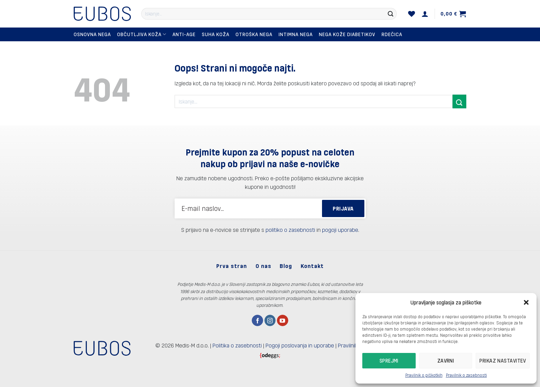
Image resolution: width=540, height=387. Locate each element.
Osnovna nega (92, 34)
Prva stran (231, 265)
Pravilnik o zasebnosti (466, 375)
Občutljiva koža (141, 34)
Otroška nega (254, 34)
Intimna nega (296, 34)
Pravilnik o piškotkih (424, 375)
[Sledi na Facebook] (257, 320)
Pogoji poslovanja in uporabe (300, 345)
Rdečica (392, 34)
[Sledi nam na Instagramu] (270, 320)
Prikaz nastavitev (502, 360)
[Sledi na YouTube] (282, 320)
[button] (526, 302)
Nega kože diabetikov (347, 34)
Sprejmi (389, 360)
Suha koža (215, 34)
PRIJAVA (343, 208)
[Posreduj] (390, 14)
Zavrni (445, 360)
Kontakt (312, 265)
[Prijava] (425, 13)
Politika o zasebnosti (237, 345)
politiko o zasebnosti (290, 229)
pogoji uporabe (340, 229)
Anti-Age (184, 34)
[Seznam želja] (411, 13)
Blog (286, 265)
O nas (263, 265)
